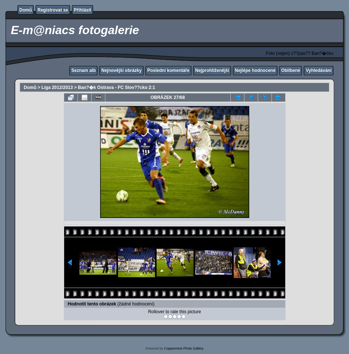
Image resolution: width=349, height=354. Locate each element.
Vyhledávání (319, 70)
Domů (25, 10)
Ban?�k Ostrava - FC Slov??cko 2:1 (116, 87)
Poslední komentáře (168, 70)
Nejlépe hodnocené (255, 70)
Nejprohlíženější (212, 70)
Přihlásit (82, 10)
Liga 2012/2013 (57, 87)
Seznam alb (83, 70)
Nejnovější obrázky (121, 70)
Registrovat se (52, 10)
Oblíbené (290, 70)
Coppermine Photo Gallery (183, 348)
